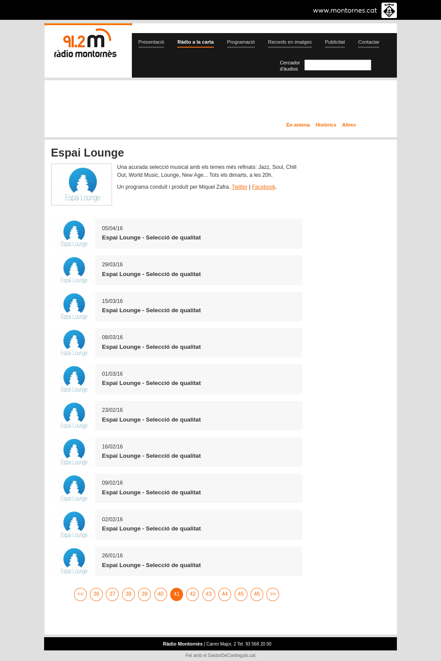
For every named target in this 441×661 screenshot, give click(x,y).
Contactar (368, 42)
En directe (138, 103)
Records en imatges (290, 42)
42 (193, 594)
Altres (349, 124)
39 (145, 594)
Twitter (239, 187)
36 (96, 594)
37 (112, 594)
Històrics (325, 124)
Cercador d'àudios (290, 65)
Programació (241, 42)
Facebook (263, 187)
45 (241, 594)
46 (257, 594)
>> (273, 594)
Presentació (151, 42)
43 (209, 594)
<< (80, 594)
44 (225, 594)
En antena (298, 124)
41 (177, 594)
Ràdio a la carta (195, 42)
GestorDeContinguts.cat (231, 655)
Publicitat (335, 42)
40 (160, 594)
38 (129, 594)
